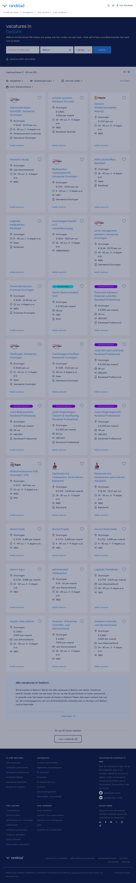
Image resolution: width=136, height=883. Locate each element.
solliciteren (12, 824)
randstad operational (17, 767)
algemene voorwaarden (49, 767)
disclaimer (113, 861)
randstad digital (14, 777)
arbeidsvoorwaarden (17, 829)
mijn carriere (12, 805)
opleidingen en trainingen (19, 820)
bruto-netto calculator (17, 844)
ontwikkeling (13, 810)
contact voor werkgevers (50, 820)
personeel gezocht (46, 791)
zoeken (102, 49)
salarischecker (13, 839)
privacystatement (107, 858)
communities (13, 815)
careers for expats (15, 786)
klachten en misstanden (49, 829)
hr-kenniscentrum (46, 782)
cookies (124, 858)
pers (39, 824)
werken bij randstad (56, 858)
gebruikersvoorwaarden (82, 858)
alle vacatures (13, 762)
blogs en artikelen (15, 834)
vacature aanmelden (47, 762)
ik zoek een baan (12, 12)
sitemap (125, 861)
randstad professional (17, 772)
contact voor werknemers (50, 815)
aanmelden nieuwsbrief (49, 796)
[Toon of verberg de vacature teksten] (126, 72)
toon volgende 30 (68, 739)
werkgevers (29, 12)
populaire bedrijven (16, 782)
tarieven (41, 786)
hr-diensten (43, 772)
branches (42, 777)
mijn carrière (44, 12)
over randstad (60, 12)
